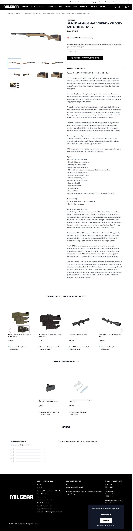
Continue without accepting (106, 525)
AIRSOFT (25, 7)
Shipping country (110, 2)
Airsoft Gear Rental (43, 503)
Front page (10, 13)
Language (94, 2)
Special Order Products (44, 506)
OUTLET (94, 7)
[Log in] (119, 7)
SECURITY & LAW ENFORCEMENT (76, 7)
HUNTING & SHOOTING (54, 7)
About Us (40, 485)
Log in (85, 2)
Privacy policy (106, 515)
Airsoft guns (27, 13)
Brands (103, 7)
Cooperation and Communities (46, 509)
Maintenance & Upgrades (45, 500)
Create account (74, 2)
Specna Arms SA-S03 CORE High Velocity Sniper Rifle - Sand (73, 13)
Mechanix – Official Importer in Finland (49, 512)
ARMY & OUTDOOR (37, 7)
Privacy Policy (41, 497)
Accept (106, 520)
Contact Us (40, 488)
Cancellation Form (43, 494)
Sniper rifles (36, 13)
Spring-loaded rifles (48, 13)
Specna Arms (71, 20)
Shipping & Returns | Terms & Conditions (50, 491)
